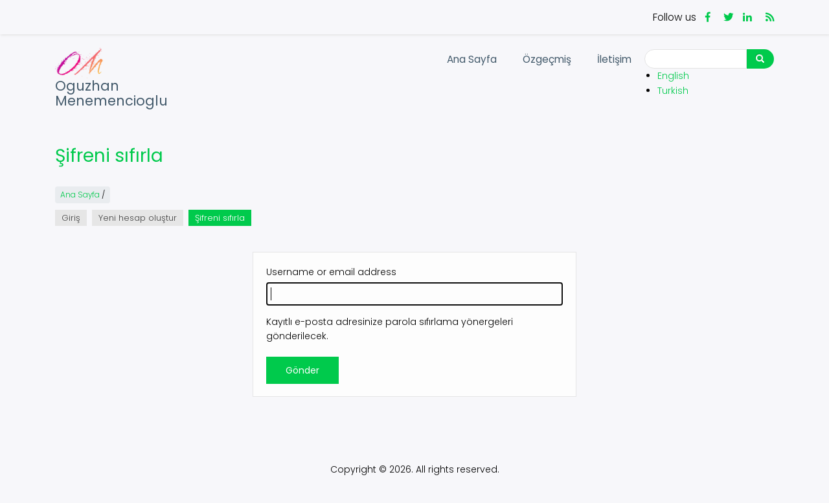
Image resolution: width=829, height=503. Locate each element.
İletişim (614, 59)
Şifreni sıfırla (223, 219)
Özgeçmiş (547, 59)
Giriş (71, 218)
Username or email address (331, 271)
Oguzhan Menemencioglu (111, 93)
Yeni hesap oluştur (137, 218)
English (673, 75)
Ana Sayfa (472, 59)
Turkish (672, 90)
